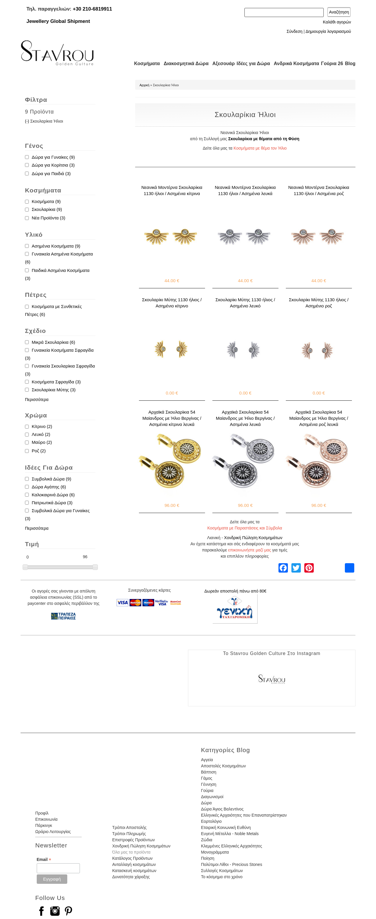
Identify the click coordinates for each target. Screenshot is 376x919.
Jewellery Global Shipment (58, 21)
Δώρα (206, 802)
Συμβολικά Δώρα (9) (51, 478)
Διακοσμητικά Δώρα (183, 63)
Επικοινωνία (46, 819)
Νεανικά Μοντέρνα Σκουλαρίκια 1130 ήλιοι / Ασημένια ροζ (318, 190)
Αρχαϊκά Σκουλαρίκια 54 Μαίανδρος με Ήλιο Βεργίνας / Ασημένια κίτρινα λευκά (172, 418)
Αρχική (144, 85)
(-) (27, 121)
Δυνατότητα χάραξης (131, 876)
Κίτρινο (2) (42, 426)
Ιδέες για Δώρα (251, 63)
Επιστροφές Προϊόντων (133, 839)
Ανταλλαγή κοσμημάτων (134, 864)
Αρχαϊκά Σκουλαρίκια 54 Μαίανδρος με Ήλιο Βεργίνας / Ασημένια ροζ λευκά (318, 418)
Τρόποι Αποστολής (129, 827)
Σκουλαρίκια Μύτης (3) (53, 389)
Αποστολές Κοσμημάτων (223, 766)
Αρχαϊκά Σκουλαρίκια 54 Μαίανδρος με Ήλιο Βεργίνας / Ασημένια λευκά (245, 418)
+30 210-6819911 (92, 9)
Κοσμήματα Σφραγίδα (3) (56, 381)
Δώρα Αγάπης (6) (49, 486)
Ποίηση (207, 858)
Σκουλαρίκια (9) (47, 209)
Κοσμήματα (145, 63)
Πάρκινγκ (43, 825)
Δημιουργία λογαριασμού (328, 31)
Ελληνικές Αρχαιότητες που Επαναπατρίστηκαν (244, 815)
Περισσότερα (36, 399)
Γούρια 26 (331, 63)
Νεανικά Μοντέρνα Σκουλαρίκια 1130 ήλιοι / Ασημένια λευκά (245, 190)
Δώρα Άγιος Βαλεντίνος (222, 809)
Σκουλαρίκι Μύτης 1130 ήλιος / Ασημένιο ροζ (319, 302)
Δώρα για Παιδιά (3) (51, 173)
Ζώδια (206, 839)
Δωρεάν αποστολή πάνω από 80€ (235, 591)
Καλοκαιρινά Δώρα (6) (53, 494)
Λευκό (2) (41, 434)
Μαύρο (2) (42, 442)
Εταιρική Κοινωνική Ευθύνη (226, 827)
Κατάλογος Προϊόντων (132, 858)
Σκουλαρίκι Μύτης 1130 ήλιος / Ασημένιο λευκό (245, 302)
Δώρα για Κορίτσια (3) (53, 165)
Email (44, 859)
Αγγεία (207, 759)
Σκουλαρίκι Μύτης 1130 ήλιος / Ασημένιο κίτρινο (172, 302)
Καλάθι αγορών (337, 22)
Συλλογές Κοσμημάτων (222, 870)
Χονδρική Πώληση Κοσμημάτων (253, 537)
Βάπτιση (208, 772)
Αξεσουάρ (220, 63)
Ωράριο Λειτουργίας (53, 831)
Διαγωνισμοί (212, 796)
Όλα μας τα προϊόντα (131, 852)
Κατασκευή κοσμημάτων (134, 870)
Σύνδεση (295, 31)
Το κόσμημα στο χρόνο (221, 876)
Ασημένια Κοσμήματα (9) (56, 245)
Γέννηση (208, 784)
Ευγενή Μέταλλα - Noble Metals (229, 833)
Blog (350, 63)
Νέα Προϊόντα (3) (48, 217)
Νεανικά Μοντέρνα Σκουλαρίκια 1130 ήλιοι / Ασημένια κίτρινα (171, 190)
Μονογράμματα (215, 852)
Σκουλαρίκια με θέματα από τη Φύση (263, 138)
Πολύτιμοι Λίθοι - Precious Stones (231, 864)
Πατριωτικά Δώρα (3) (52, 502)
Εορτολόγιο (211, 821)
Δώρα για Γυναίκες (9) (53, 157)
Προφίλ (41, 813)
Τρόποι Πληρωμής (129, 833)
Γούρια (207, 790)
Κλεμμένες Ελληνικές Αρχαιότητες (231, 846)
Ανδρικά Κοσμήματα (293, 63)
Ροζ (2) (39, 450)
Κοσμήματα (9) (46, 201)
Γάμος (206, 778)
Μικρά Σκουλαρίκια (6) (53, 342)
